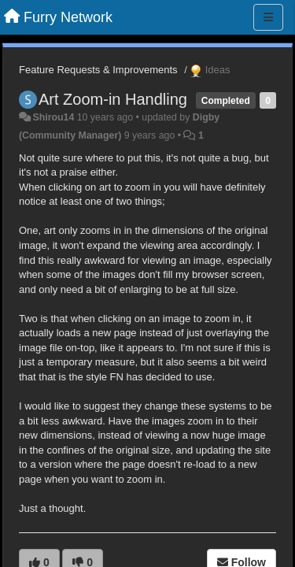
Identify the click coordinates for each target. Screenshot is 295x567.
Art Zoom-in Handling (113, 99)
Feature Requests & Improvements (98, 70)
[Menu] (268, 17)
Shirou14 (53, 117)
